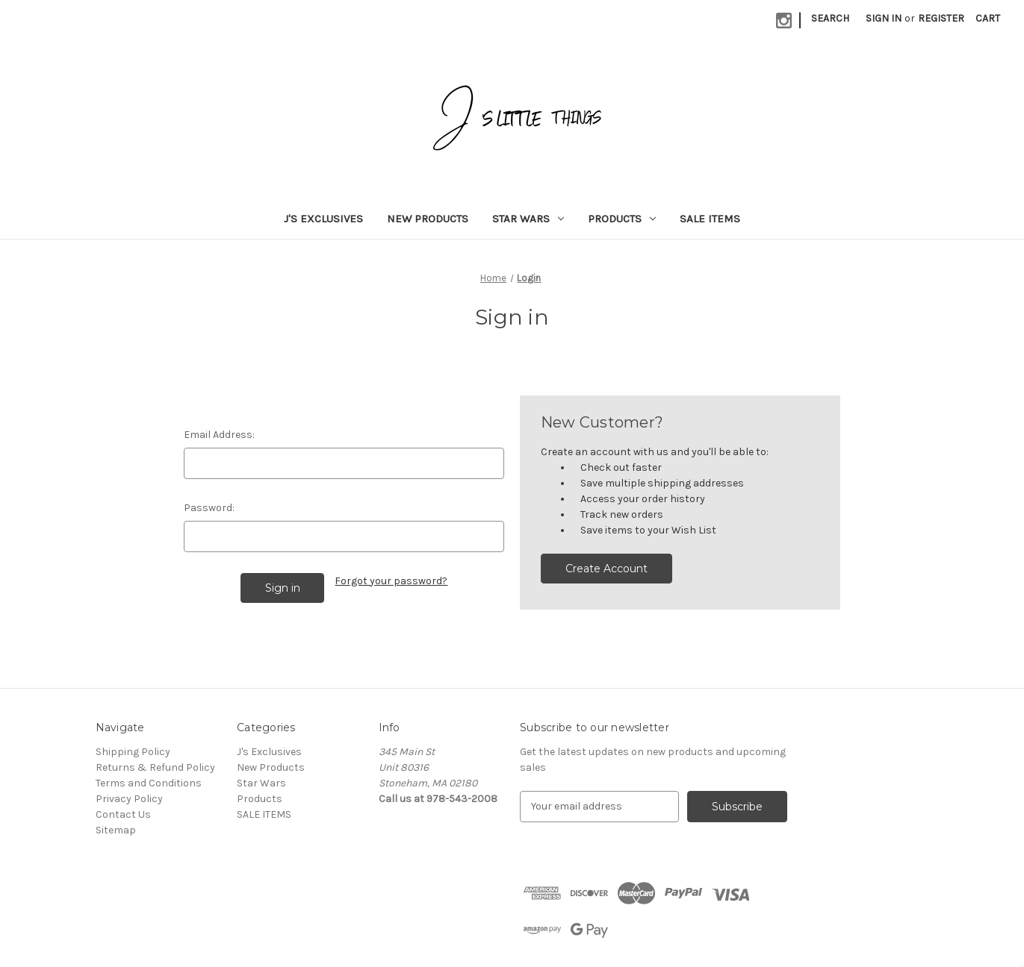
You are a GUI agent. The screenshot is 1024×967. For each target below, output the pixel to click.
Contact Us (123, 814)
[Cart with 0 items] (987, 18)
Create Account (606, 568)
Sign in (884, 18)
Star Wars (528, 218)
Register (941, 18)
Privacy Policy (129, 798)
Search (830, 18)
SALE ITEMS (710, 218)
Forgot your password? (391, 581)
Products (622, 218)
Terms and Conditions (149, 783)
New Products (427, 218)
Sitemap (116, 830)
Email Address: (219, 434)
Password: (209, 507)
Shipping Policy (133, 751)
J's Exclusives (323, 218)
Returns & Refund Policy (155, 767)
